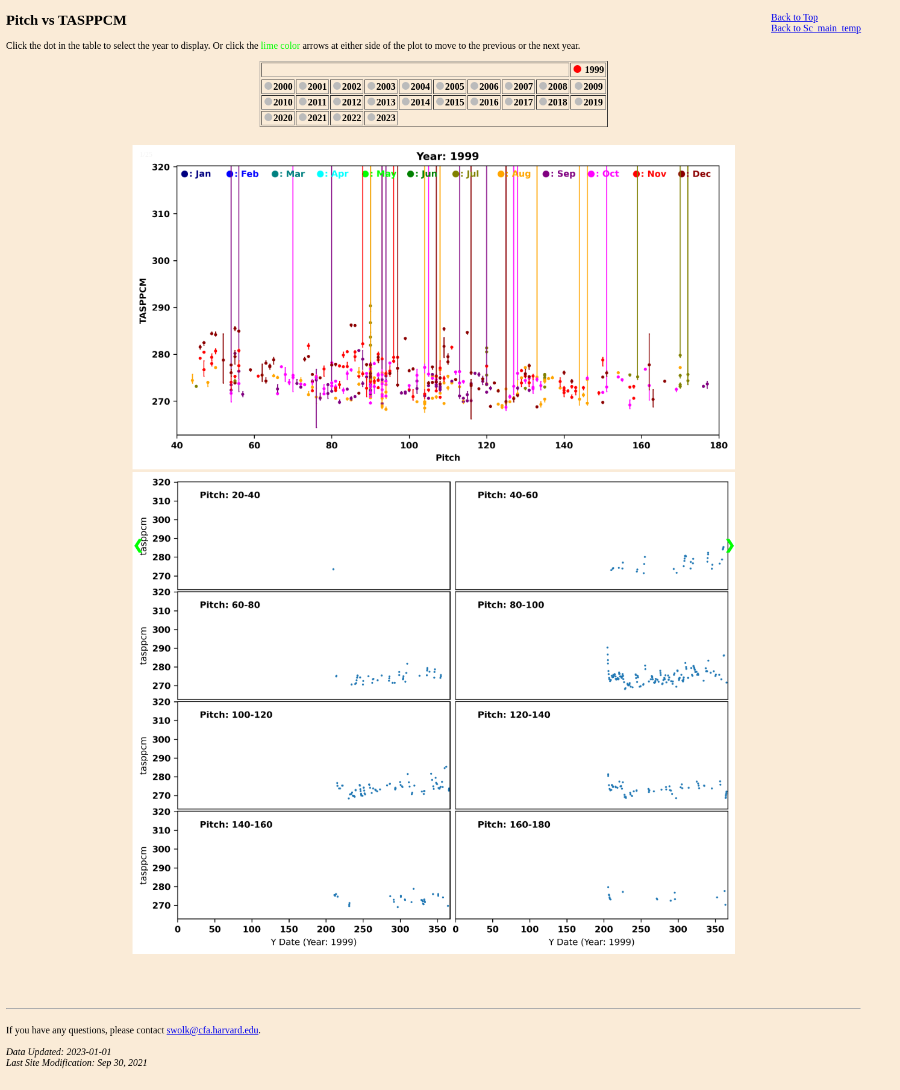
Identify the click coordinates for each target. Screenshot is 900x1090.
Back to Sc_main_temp (816, 28)
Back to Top (794, 17)
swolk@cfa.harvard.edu (212, 1030)
